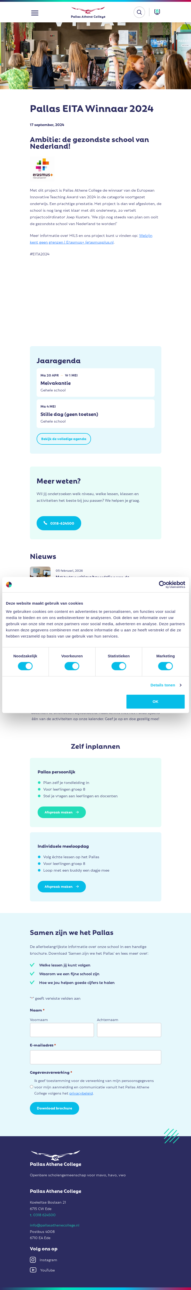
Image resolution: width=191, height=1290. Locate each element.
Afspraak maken (62, 811)
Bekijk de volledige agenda (63, 438)
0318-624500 (62, 523)
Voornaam (39, 1019)
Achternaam (107, 1019)
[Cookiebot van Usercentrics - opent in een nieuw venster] (162, 584)
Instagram (43, 1260)
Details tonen (163, 685)
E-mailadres (43, 1045)
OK (156, 701)
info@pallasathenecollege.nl (54, 1225)
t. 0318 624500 (43, 1214)
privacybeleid (81, 1093)
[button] (34, 12)
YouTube (42, 1270)
